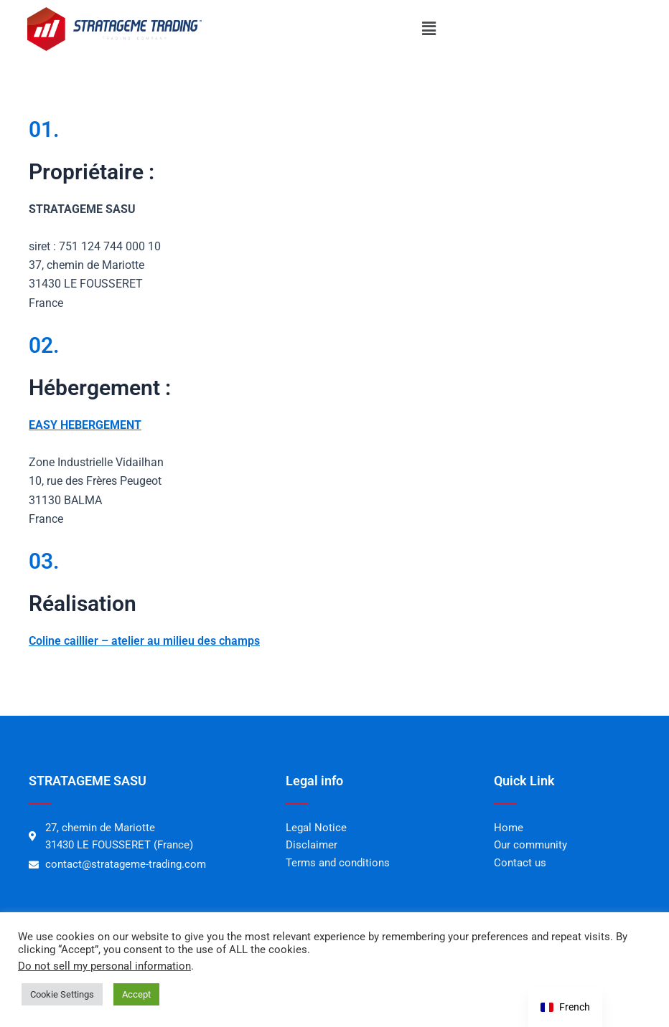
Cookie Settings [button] (62, 994)
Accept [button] (136, 994)
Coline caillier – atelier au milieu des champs (144, 641)
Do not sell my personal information (104, 966)
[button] (428, 28)
